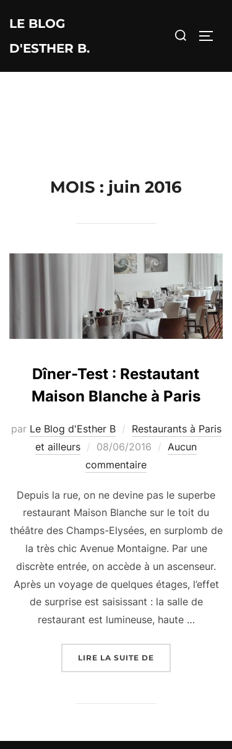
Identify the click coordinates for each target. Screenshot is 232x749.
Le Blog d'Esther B (73, 429)
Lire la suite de (124, 656)
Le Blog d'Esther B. (49, 36)
